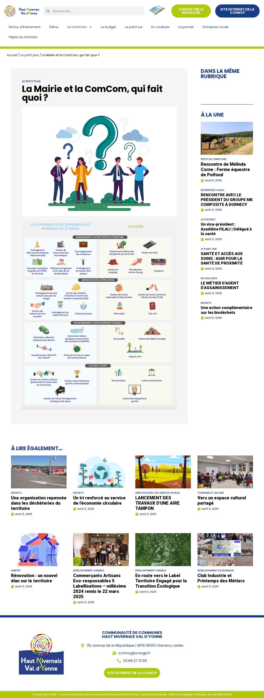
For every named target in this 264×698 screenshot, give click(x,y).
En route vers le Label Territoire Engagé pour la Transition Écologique (161, 581)
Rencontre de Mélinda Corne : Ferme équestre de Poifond (225, 169)
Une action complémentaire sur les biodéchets (226, 310)
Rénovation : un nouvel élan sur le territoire (34, 578)
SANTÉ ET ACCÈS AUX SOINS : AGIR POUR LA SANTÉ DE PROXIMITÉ (222, 258)
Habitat (16, 570)
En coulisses (160, 27)
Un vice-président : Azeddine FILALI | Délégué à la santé (226, 229)
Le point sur (134, 27)
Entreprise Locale (216, 27)
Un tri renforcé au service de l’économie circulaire (99, 500)
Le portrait (186, 27)
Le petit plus (29, 55)
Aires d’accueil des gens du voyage (157, 492)
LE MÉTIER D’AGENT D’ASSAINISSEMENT (221, 285)
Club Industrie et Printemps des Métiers (221, 578)
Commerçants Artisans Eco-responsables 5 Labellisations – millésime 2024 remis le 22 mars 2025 (99, 586)
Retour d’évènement (25, 27)
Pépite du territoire (23, 37)
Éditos (53, 27)
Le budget (108, 27)
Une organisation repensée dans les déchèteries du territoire (39, 503)
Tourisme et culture (210, 492)
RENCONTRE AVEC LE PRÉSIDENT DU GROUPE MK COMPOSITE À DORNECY (227, 199)
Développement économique (215, 570)
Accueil (12, 55)
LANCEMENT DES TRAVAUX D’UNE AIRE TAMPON (157, 503)
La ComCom (79, 27)
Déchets (206, 303)
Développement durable (88, 570)
